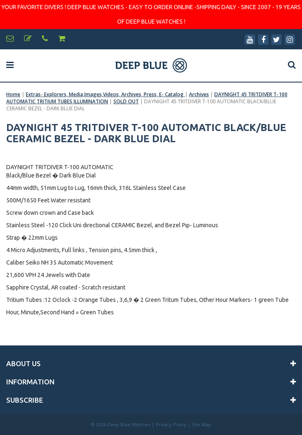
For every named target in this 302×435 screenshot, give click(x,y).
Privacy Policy (171, 424)
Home (13, 94)
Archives (199, 94)
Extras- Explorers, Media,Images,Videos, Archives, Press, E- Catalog (105, 94)
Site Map (201, 424)
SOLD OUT (126, 101)
